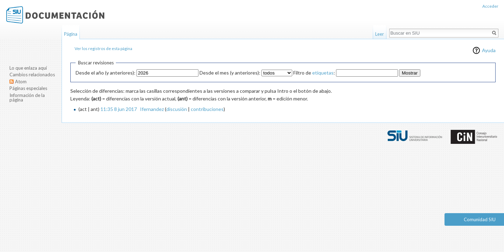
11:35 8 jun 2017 (118, 109)
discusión (176, 109)
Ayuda (489, 50)
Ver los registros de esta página (103, 48)
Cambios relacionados (32, 74)
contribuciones (207, 109)
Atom (21, 81)
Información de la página (27, 97)
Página (70, 34)
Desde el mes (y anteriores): (230, 73)
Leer (379, 34)
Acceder (490, 6)
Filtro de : (314, 73)
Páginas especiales (28, 88)
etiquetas (323, 73)
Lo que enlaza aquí (28, 68)
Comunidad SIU (480, 219)
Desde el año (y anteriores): (105, 73)
